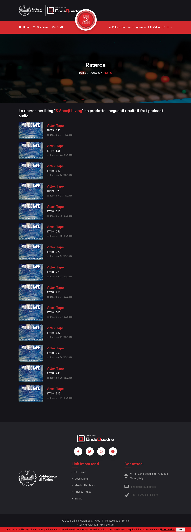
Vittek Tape (55, 126)
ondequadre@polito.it (140, 486)
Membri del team (83, 485)
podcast (95, 72)
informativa (168, 529)
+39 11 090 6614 (141, 494)
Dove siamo (80, 478)
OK (181, 529)
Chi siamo (79, 472)
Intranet (77, 498)
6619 (155, 494)
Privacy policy (81, 492)
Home (82, 72)
